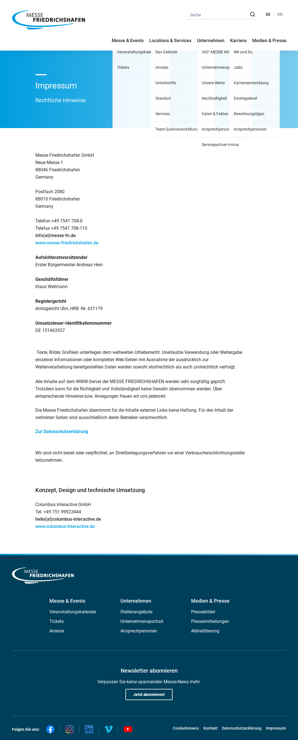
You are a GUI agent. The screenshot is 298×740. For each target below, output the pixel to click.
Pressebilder (203, 611)
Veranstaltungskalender (72, 611)
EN (280, 14)
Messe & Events (67, 601)
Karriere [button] (238, 40)
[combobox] (222, 14)
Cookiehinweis (186, 728)
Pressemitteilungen (210, 621)
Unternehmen (135, 601)
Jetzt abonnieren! (149, 694)
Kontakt (210, 728)
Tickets (56, 621)
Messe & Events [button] (128, 40)
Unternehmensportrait (141, 621)
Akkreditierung (205, 631)
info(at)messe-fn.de (55, 235)
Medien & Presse (269, 40)
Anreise (56, 631)
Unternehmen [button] (210, 40)
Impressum (276, 728)
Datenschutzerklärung (242, 728)
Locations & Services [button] (170, 40)
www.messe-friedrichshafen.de (66, 242)
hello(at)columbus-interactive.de (68, 519)
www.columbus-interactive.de (65, 526)
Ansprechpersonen (138, 631)
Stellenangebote (136, 611)
